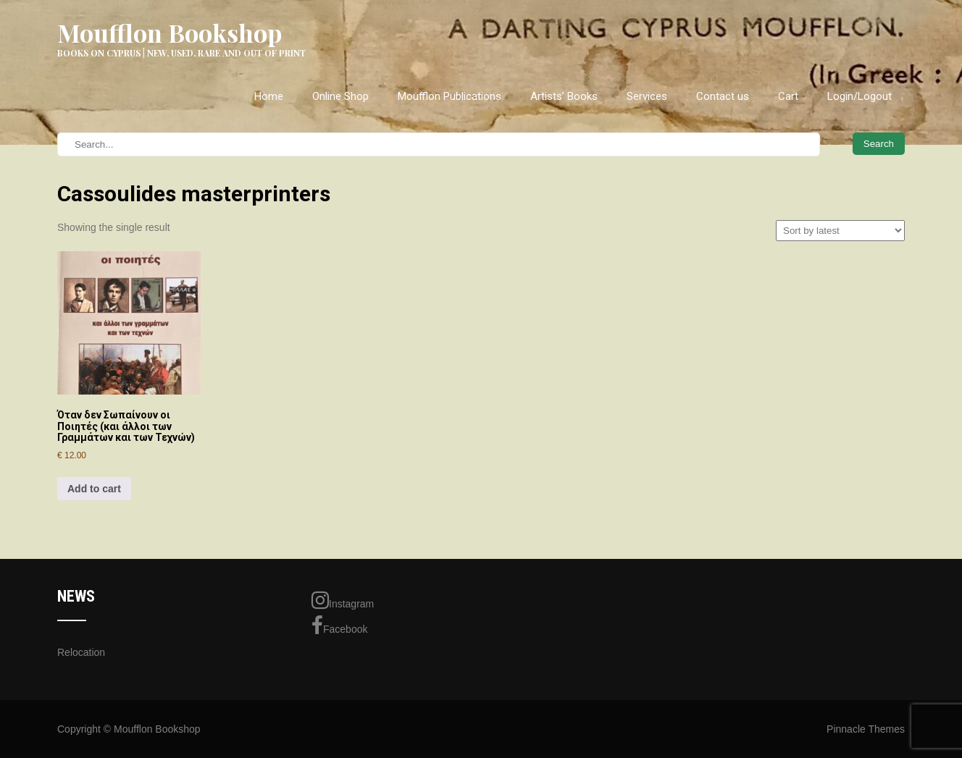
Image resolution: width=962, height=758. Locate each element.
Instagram (342, 600)
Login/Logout (859, 96)
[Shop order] (840, 230)
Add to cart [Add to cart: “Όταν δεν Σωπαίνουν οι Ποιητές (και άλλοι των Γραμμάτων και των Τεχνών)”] (94, 488)
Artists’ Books (564, 96)
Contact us (722, 96)
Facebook (339, 625)
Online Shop (340, 96)
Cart (788, 96)
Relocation (81, 652)
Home (268, 96)
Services (647, 96)
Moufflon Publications (449, 96)
